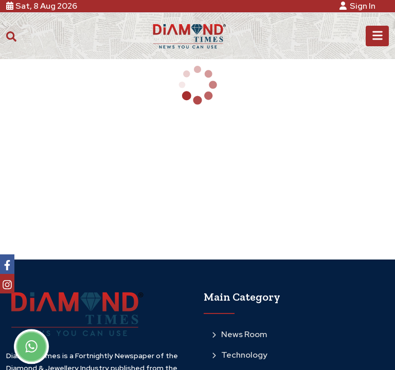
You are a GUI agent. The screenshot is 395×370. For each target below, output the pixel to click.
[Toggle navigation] (377, 36)
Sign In (359, 6)
